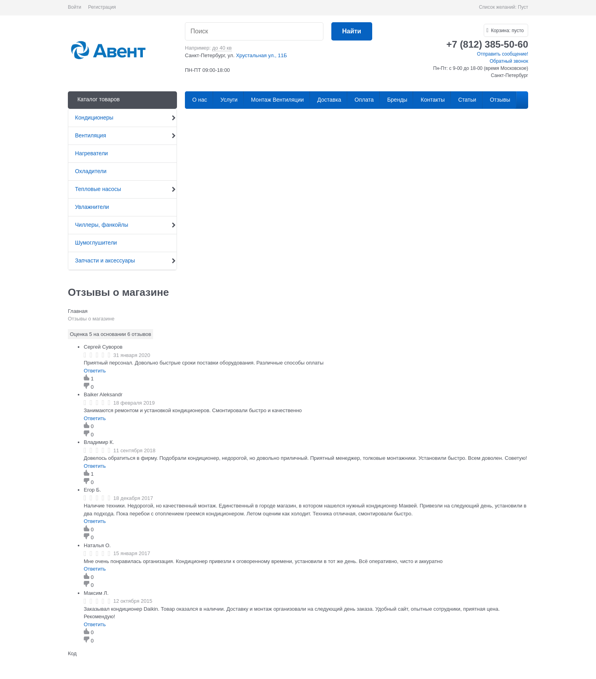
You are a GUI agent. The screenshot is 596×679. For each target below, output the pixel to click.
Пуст (523, 7)
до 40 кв (222, 48)
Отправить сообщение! (502, 54)
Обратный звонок (509, 61)
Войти (74, 7)
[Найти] (351, 31)
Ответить (95, 371)
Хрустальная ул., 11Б (261, 55)
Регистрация (102, 7)
